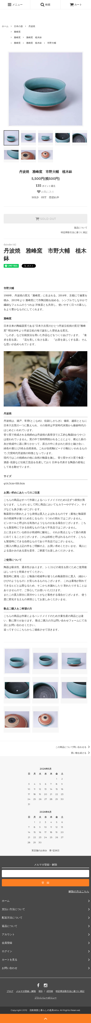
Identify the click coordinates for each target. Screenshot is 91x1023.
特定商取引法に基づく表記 (74, 232)
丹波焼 (31, 26)
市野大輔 (51, 42)
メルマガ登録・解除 (26, 991)
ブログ (10, 991)
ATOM (50, 991)
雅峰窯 (17, 31)
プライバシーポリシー (46, 997)
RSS (40, 991)
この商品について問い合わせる (73, 747)
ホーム (5, 26)
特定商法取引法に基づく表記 (70, 991)
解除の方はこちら (79, 891)
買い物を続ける (81, 752)
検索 (45, 5)
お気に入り (45, 191)
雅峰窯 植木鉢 (34, 37)
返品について (80, 227)
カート (76, 4)
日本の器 (18, 26)
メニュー (15, 5)
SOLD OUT (45, 219)
